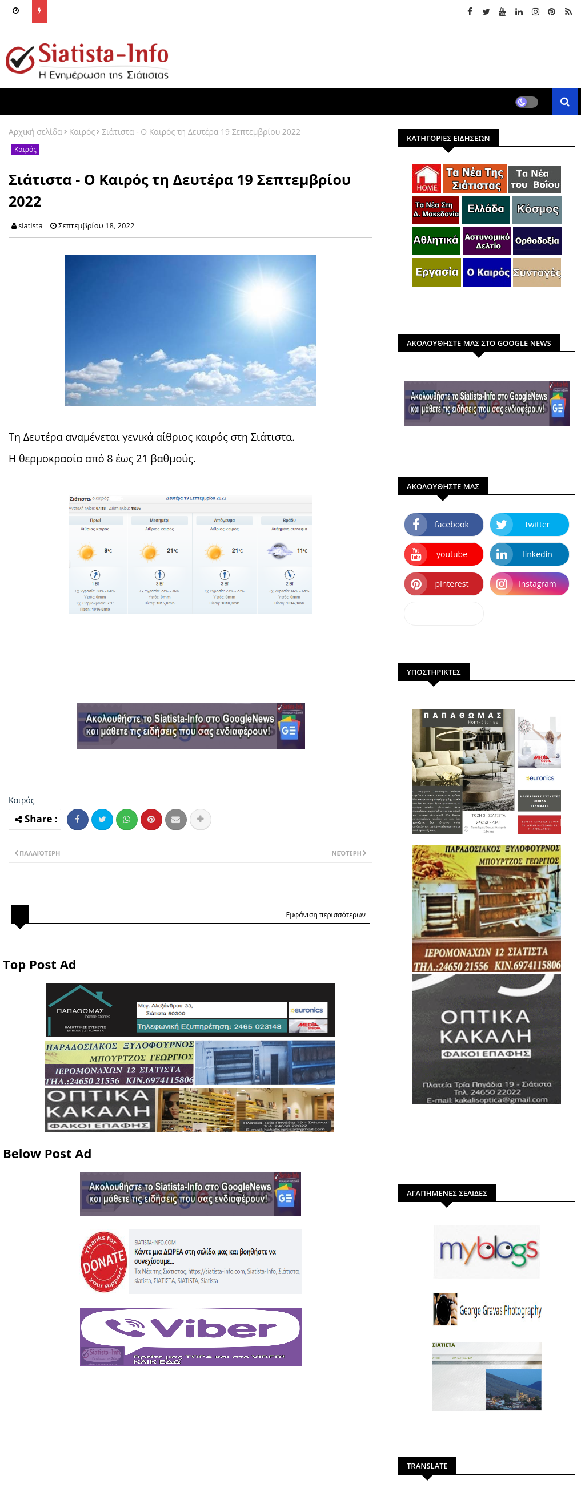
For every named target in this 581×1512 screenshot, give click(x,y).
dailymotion (444, 613)
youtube (451, 554)
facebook (452, 524)
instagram (537, 583)
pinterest (452, 583)
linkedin (537, 554)
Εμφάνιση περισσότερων (326, 915)
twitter (538, 524)
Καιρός (82, 131)
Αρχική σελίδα (35, 131)
